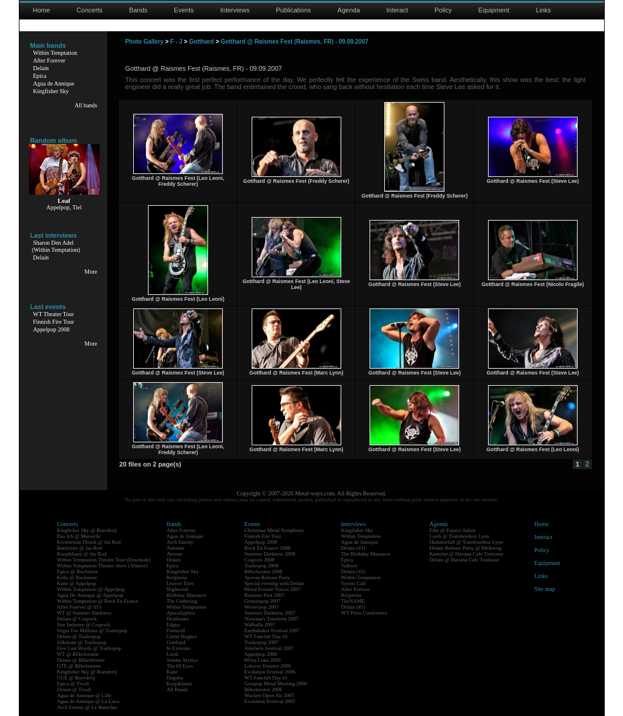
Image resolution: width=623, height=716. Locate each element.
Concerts (90, 10)
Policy (442, 10)
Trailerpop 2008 (262, 566)
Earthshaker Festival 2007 (272, 630)
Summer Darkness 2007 (270, 613)
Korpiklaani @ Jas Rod (82, 554)
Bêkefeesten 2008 (263, 571)
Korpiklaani (179, 684)
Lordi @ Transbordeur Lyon (460, 536)
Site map (545, 589)
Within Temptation (55, 53)
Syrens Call (353, 583)
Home (41, 10)
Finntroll (176, 630)
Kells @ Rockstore (77, 577)
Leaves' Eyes (181, 583)
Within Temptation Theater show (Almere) (102, 566)
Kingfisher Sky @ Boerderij (87, 530)
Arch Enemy (180, 542)
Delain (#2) (353, 571)
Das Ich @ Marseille (79, 536)
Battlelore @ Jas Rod (80, 548)
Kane (172, 672)
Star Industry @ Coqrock (84, 625)
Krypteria (177, 577)
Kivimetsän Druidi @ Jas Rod (89, 542)
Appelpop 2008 (51, 329)
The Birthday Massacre (366, 554)
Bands (138, 10)
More (90, 271)
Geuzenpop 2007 (263, 601)
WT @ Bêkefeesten (78, 654)
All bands (85, 105)
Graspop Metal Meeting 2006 (276, 684)
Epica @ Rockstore (77, 571)
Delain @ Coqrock (77, 619)
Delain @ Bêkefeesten (81, 660)
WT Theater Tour (53, 314)
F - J (176, 41)
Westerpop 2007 (262, 607)
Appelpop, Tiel (63, 207)
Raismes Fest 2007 (265, 595)
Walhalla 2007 (260, 625)
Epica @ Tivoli (73, 684)
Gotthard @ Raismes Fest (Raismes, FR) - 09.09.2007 (294, 41)
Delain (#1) (353, 607)
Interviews (235, 10)
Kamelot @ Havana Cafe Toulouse (466, 554)
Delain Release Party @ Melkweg (466, 548)
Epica (40, 76)
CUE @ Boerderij (76, 678)
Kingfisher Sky (51, 91)
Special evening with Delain (275, 583)
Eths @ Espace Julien (453, 530)
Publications (293, 10)
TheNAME (353, 601)
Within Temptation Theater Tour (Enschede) (104, 560)
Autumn (175, 548)
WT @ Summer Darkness (84, 613)
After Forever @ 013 (79, 607)
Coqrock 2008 (260, 560)
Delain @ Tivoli (74, 689)
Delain (41, 68)
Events (184, 10)
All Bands (177, 689)
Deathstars (178, 619)
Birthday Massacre (187, 595)
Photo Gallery (144, 41)
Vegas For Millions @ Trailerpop (92, 630)
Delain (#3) (353, 548)
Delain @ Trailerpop (79, 636)
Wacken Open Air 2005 (270, 695)
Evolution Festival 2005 (270, 701)
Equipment (494, 10)
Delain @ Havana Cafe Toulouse (464, 560)
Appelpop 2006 (261, 654)
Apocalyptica (181, 613)
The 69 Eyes (180, 666)
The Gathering (182, 601)
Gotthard (201, 41)
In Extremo (179, 648)
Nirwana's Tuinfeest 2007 (272, 619)
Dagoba (175, 678)
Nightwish (178, 589)
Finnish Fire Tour (53, 321)
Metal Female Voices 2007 (273, 589)
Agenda (349, 10)
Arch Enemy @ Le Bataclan (87, 707)
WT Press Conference (364, 613)
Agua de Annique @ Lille (84, 695)
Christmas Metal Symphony (274, 530)
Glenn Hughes (182, 636)
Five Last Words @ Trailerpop (89, 648)
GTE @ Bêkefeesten (79, 666)
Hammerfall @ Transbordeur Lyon (466, 542)
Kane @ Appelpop (77, 583)
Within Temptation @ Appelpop (91, 589)
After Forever (49, 60)
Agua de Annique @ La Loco (88, 701)
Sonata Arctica (182, 660)
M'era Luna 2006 (263, 660)
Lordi (173, 654)
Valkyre (349, 566)
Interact (397, 10)
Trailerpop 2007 (262, 642)
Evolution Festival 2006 (270, 672)
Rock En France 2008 (268, 548)
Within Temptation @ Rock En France (98, 601)
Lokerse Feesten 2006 (268, 666)
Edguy (174, 625)
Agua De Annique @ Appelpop (90, 595)
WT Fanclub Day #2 (266, 636)
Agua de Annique (53, 83)
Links (543, 10)
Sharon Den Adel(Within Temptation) (56, 246)
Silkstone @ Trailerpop (82, 642)
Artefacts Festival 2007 (269, 648)
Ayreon (174, 554)
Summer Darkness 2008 (270, 554)
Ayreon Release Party (268, 577)
